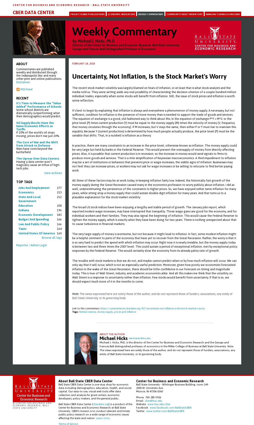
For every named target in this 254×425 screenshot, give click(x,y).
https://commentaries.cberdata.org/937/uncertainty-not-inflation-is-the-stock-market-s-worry (153, 308)
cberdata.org (101, 404)
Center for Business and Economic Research (51, 5)
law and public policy (34, 224)
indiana (24, 210)
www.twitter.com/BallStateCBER (165, 410)
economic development (36, 215)
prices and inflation (125, 311)
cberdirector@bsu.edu (140, 338)
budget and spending (34, 219)
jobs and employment (34, 188)
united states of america (37, 233)
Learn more (103, 418)
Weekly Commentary (150, 14)
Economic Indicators (121, 14)
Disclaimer (23, 82)
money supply (105, 311)
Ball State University (111, 5)
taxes (22, 228)
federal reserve (87, 311)
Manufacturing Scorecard (223, 14)
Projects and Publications (87, 14)
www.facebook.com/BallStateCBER (171, 407)
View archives (53, 173)
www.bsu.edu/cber (159, 404)
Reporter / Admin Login (31, 245)
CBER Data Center (33, 12)
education (26, 205)
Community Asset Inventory (185, 14)
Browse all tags (52, 237)
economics (26, 192)
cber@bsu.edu (153, 400)
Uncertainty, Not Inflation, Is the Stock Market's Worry (149, 76)
